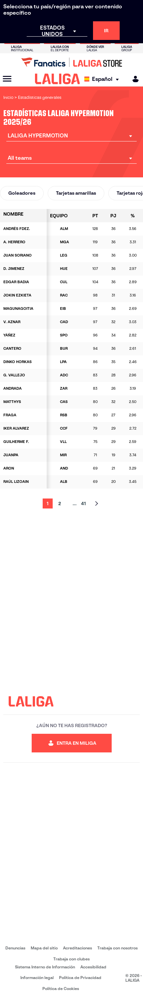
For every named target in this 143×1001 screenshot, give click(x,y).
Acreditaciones (77, 948)
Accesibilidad (93, 967)
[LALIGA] (57, 79)
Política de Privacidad (80, 977)
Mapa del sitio (44, 948)
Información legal (37, 977)
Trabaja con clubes (71, 959)
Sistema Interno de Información (45, 967)
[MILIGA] (133, 79)
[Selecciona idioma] (103, 79)
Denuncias (15, 948)
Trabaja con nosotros (117, 948)
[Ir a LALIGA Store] (71, 62)
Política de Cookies (60, 988)
